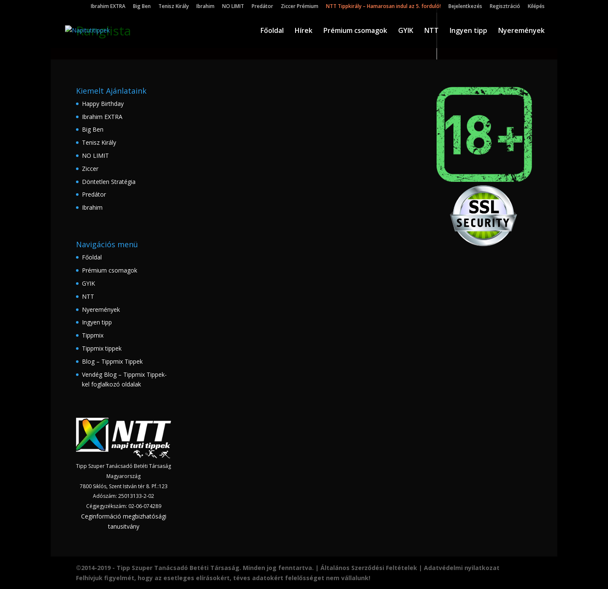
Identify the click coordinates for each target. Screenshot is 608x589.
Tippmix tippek (102, 348)
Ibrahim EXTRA (108, 7)
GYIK (405, 31)
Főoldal (272, 31)
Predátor (262, 7)
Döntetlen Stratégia (109, 182)
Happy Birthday (103, 104)
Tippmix (92, 335)
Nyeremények (521, 31)
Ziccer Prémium (299, 7)
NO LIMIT (233, 7)
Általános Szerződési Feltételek (368, 568)
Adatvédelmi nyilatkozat (461, 568)
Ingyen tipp (468, 31)
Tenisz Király (173, 7)
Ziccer (90, 169)
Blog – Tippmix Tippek (112, 361)
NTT (431, 31)
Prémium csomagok (355, 31)
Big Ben (142, 7)
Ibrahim (205, 7)
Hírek (303, 31)
